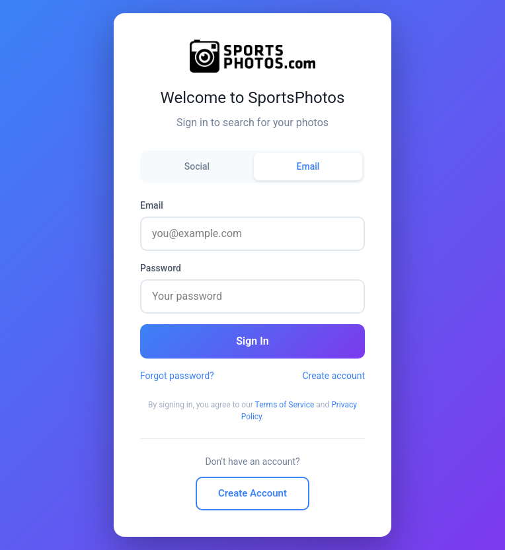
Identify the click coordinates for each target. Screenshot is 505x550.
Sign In (252, 341)
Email (308, 166)
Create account (333, 375)
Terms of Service (285, 404)
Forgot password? (177, 375)
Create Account (252, 493)
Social (197, 166)
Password (160, 268)
